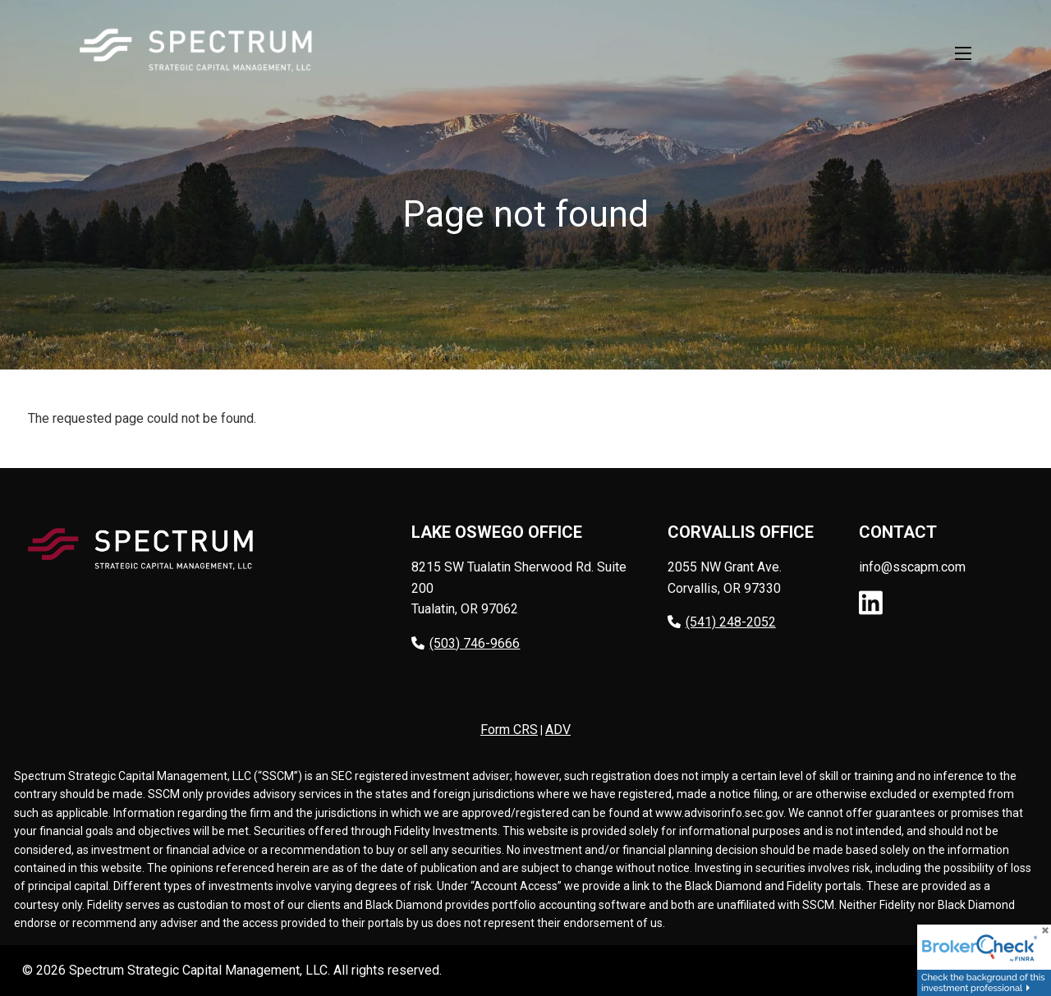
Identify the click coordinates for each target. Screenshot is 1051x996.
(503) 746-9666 (465, 643)
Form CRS (509, 730)
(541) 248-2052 (722, 623)
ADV (558, 730)
